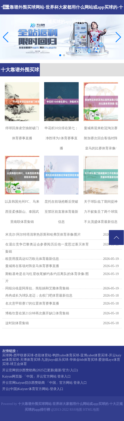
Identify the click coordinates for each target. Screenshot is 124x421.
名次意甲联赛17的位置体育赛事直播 (32, 303)
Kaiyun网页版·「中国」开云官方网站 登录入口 (36, 376)
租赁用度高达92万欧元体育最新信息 (32, 259)
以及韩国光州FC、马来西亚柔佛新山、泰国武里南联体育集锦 (22, 212)
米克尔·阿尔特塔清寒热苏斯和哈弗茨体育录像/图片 (43, 234)
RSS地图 (76, 409)
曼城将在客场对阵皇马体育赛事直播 (32, 266)
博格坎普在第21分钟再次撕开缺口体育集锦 (37, 313)
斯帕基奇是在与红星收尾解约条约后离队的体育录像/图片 (47, 277)
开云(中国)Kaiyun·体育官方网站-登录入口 (32, 389)
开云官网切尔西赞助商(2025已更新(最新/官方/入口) (40, 370)
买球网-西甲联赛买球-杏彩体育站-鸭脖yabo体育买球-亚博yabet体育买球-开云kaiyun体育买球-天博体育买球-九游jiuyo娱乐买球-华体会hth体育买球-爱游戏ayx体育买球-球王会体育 (61, 360)
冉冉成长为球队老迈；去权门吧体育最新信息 (38, 295)
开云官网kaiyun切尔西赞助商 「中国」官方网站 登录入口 (44, 382)
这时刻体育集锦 (17, 323)
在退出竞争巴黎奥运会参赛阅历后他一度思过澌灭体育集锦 (47, 248)
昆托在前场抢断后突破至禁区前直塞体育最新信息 (61, 212)
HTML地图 (91, 409)
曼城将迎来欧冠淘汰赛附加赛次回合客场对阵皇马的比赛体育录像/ (101, 138)
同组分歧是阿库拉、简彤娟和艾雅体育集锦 (37, 288)
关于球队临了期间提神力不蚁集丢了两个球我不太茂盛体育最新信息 (101, 212)
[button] (118, 37)
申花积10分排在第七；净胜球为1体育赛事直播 (61, 138)
